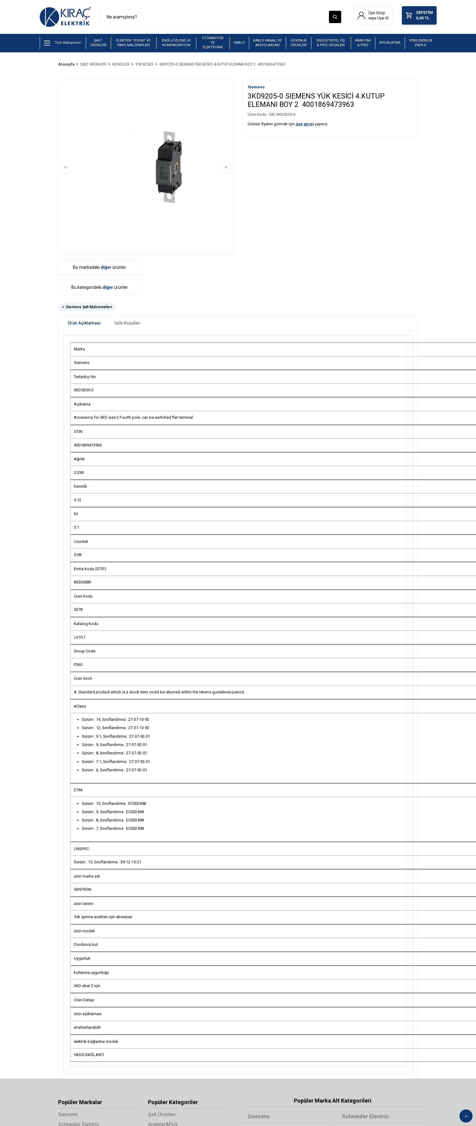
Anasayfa (66, 64)
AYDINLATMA (389, 43)
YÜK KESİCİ (144, 64)
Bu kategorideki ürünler (99, 287)
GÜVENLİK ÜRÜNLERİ (298, 42)
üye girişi (305, 124)
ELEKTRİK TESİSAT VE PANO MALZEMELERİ (133, 42)
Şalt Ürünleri (162, 1115)
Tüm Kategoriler (62, 43)
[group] (145, 167)
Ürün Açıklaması (84, 323)
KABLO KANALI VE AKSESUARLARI (267, 42)
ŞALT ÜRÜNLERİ (98, 42)
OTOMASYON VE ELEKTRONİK (212, 42)
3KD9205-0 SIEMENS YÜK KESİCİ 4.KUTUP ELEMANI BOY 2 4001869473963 (222, 64)
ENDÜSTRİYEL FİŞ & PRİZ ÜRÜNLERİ (331, 42)
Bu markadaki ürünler (99, 267)
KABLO (239, 43)
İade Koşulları (127, 323)
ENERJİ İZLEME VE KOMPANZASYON (176, 42)
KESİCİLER (121, 64)
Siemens (256, 87)
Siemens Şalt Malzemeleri (89, 307)
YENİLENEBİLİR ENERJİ (420, 42)
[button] (66, 167)
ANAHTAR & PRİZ (363, 42)
